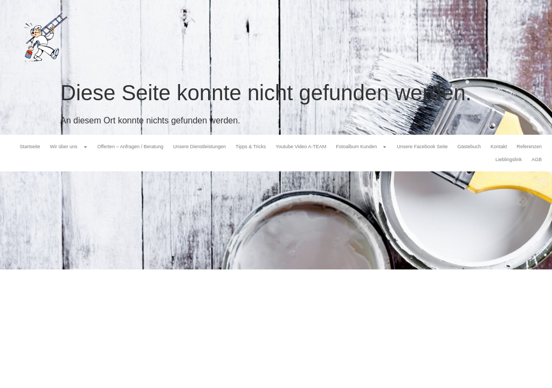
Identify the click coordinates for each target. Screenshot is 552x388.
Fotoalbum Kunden (361, 146)
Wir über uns (69, 146)
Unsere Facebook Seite (422, 146)
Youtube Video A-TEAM (300, 146)
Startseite (29, 146)
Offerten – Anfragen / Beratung (130, 146)
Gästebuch (469, 146)
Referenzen (529, 146)
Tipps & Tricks (251, 146)
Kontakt (499, 146)
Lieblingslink (508, 159)
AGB (537, 159)
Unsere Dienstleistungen (199, 146)
